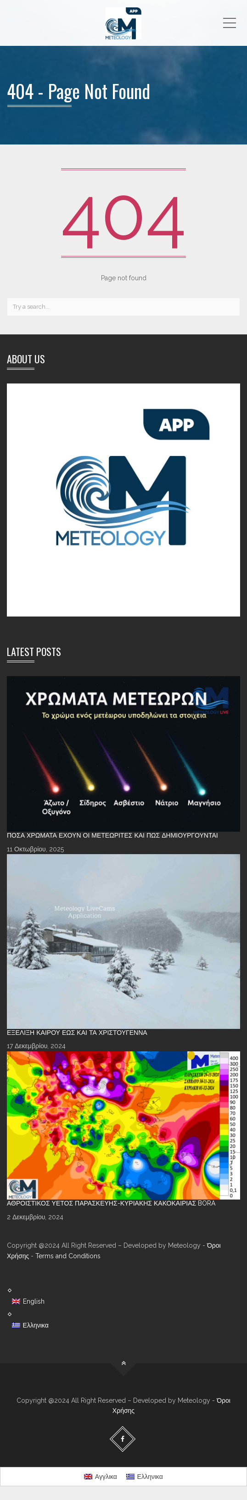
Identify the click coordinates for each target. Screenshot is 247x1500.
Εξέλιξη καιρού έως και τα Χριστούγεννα (77, 1032)
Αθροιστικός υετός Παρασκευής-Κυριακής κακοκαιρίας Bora (111, 1203)
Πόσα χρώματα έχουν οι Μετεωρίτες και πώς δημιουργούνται (112, 835)
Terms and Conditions (68, 1256)
